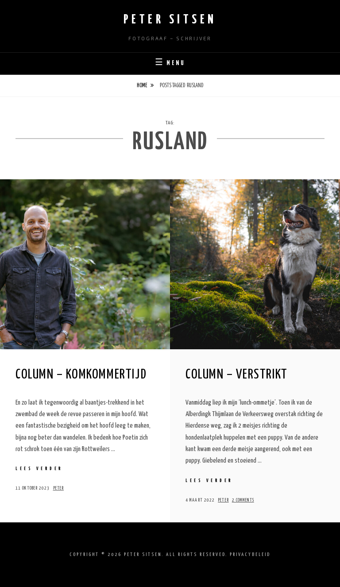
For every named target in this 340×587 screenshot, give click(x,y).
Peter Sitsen (170, 20)
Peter (58, 488)
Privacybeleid (250, 554)
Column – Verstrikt (236, 374)
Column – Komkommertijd (81, 374)
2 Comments (243, 500)
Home (142, 86)
